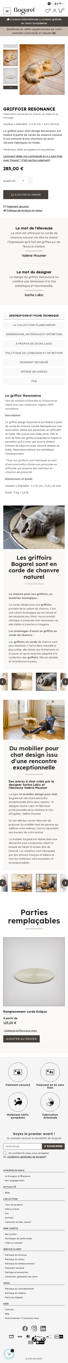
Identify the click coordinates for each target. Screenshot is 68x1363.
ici (54, 33)
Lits (7, 1213)
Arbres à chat (12, 1209)
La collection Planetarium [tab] (34, 325)
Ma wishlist (11, 1234)
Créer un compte (13, 1243)
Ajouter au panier (26, 194)
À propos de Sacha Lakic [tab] (34, 343)
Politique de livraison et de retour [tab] (34, 353)
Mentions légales (14, 1297)
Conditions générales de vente (21, 1276)
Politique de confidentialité (19, 1288)
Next (10, 87)
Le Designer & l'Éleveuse (17, 1176)
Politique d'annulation (16, 1272)
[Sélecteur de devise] (50, 3)
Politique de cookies (15, 1293)
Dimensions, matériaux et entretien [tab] (34, 334)
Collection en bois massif (18, 1222)
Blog (7, 1192)
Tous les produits (14, 1204)
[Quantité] (23, 180)
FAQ (7, 1314)
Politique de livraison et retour (24, 210)
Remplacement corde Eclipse (25, 1011)
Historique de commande (18, 1238)
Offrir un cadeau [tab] (34, 371)
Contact (9, 1309)
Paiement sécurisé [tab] (34, 362)
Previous (10, 46)
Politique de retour (14, 1259)
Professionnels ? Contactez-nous (22, 1318)
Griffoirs (9, 1217)
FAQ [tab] (34, 381)
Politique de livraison (16, 1255)
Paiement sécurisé (18, 206)
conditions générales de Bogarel (26, 1156)
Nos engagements (14, 1180)
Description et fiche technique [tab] (34, 315)
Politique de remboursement (20, 1263)
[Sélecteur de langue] (59, 3)
